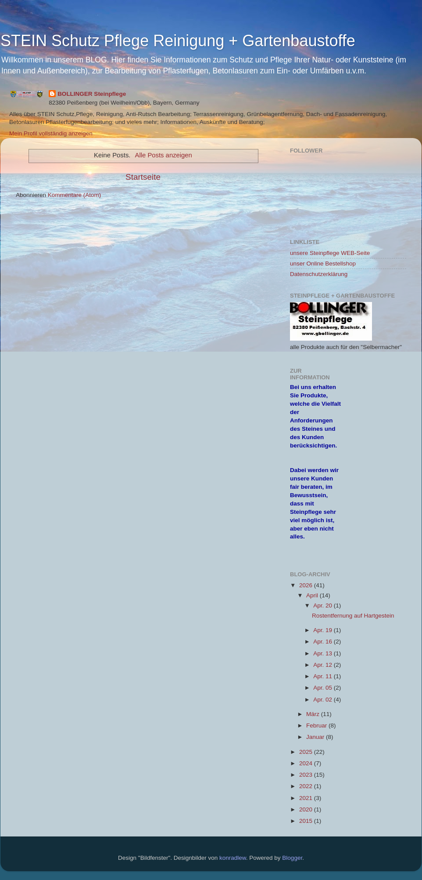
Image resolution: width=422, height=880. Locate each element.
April (313, 595)
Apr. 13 (323, 653)
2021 (306, 798)
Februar (317, 725)
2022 (306, 786)
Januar (316, 737)
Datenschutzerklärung (318, 274)
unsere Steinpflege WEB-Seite (330, 253)
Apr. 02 (323, 699)
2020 (306, 809)
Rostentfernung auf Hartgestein (353, 615)
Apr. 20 (323, 605)
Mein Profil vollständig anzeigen (51, 133)
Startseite (143, 177)
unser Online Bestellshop (323, 263)
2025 (306, 752)
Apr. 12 (323, 665)
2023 (306, 774)
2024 (306, 763)
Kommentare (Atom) (74, 195)
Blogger (292, 858)
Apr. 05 (323, 687)
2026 (306, 585)
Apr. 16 (323, 641)
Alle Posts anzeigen (163, 155)
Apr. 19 (323, 630)
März (313, 714)
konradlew (232, 858)
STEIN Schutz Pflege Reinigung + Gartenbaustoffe (177, 41)
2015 (306, 821)
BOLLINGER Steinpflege (91, 94)
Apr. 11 (323, 676)
